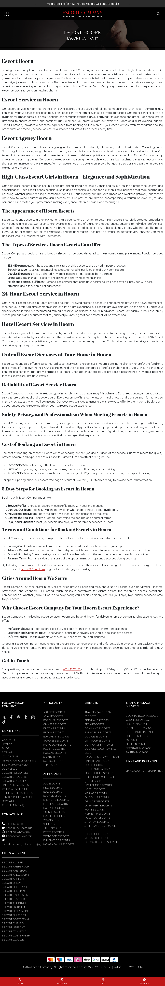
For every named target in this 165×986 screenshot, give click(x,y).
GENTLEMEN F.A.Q (13, 805)
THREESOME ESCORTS (98, 834)
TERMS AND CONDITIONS (17, 793)
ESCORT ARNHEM (13, 878)
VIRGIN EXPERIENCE (97, 838)
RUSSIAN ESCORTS (54, 752)
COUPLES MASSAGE (138, 719)
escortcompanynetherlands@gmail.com (27, 844)
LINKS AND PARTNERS (15, 785)
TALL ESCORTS (52, 828)
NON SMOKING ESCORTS (58, 844)
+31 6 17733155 (71, 669)
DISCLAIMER (9, 801)
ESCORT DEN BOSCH (15, 886)
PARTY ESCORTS (95, 809)
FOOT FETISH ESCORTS (99, 773)
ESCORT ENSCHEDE (14, 899)
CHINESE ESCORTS (54, 724)
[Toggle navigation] (7, 14)
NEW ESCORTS (52, 787)
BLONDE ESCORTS (54, 795)
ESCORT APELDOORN (15, 874)
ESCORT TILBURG (13, 923)
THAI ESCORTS (52, 765)
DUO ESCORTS (94, 765)
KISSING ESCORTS (96, 793)
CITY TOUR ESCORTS (97, 740)
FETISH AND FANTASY (98, 769)
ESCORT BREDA (11, 882)
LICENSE (7, 744)
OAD (137, 770)
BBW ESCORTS (52, 791)
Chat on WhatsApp (18, 832)
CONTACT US (10, 756)
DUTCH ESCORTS (54, 728)
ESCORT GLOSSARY (14, 780)
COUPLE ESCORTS (96, 736)
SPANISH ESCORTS (54, 756)
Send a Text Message (19, 827)
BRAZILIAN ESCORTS (55, 720)
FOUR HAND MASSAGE (140, 732)
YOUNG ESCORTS (54, 820)
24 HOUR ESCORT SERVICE (101, 842)
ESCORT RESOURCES (15, 772)
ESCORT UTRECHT (13, 927)
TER (160, 770)
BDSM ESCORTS (94, 724)
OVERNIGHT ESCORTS (98, 805)
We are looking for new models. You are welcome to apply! (82, 3)
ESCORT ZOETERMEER (16, 935)
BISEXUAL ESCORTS (97, 720)
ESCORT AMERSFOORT (16, 866)
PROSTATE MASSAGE (138, 748)
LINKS (129, 770)
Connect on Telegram (19, 836)
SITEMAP (7, 752)
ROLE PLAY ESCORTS (97, 817)
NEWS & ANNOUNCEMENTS (19, 760)
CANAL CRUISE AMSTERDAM (102, 756)
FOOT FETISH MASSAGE (140, 728)
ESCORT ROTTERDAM (15, 919)
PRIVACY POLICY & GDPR (17, 797)
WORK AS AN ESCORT (16, 789)
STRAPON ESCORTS (97, 821)
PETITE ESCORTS (53, 832)
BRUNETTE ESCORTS (56, 799)
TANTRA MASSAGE (137, 752)
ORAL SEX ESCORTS (97, 801)
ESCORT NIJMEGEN (14, 915)
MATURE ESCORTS (54, 816)
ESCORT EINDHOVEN (15, 895)
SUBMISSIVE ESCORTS (98, 732)
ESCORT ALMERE (12, 862)
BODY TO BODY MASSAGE (142, 715)
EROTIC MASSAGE (137, 723)
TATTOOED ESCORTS (56, 836)
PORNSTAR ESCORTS (98, 813)
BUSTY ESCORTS (53, 807)
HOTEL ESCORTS (95, 789)
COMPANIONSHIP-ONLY (99, 744)
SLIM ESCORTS (52, 824)
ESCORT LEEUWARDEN (16, 911)
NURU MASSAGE (136, 744)
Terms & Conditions (33, 569)
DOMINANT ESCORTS (98, 728)
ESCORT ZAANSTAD (14, 931)
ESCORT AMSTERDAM (15, 870)
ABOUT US (8, 740)
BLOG (5, 748)
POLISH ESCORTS (54, 748)
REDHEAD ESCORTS (55, 803)
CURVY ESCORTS (54, 812)
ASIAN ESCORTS (53, 716)
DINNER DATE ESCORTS (99, 760)
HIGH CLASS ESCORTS (98, 785)
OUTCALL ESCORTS (97, 797)
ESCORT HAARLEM (13, 907)
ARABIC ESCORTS (54, 712)
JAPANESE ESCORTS (55, 740)
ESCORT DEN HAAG (14, 891)
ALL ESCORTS (51, 783)
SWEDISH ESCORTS (55, 760)
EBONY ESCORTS (54, 732)
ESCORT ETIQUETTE (14, 776)
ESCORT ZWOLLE (13, 939)
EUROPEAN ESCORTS (56, 736)
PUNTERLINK (149, 770)
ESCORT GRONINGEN (15, 903)
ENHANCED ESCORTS (56, 840)
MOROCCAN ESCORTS (57, 744)
